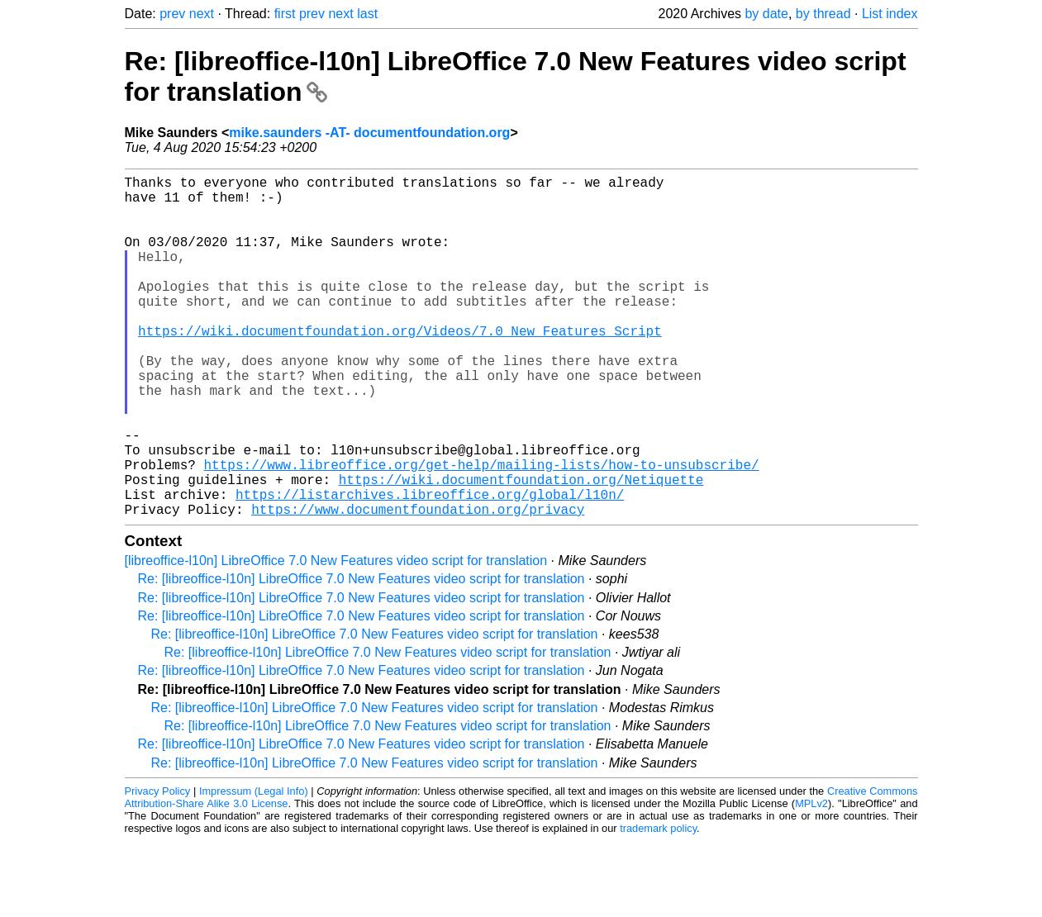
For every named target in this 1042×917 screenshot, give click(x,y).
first (285, 14)
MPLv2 (811, 879)
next (201, 14)
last (367, 14)
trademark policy (658, 904)
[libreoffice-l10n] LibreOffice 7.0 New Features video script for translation (336, 637)
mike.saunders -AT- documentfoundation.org (369, 133)
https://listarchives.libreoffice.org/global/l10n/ (430, 567)
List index (890, 14)
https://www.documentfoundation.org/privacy (417, 585)
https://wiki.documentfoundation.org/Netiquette (521, 548)
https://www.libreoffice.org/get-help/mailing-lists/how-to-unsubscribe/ (481, 530)
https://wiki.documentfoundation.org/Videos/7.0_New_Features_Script (400, 367)
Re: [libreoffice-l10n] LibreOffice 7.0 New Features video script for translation (361, 655)
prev (172, 14)
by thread (823, 14)
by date (766, 14)
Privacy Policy (158, 867)
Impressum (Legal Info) (253, 867)
